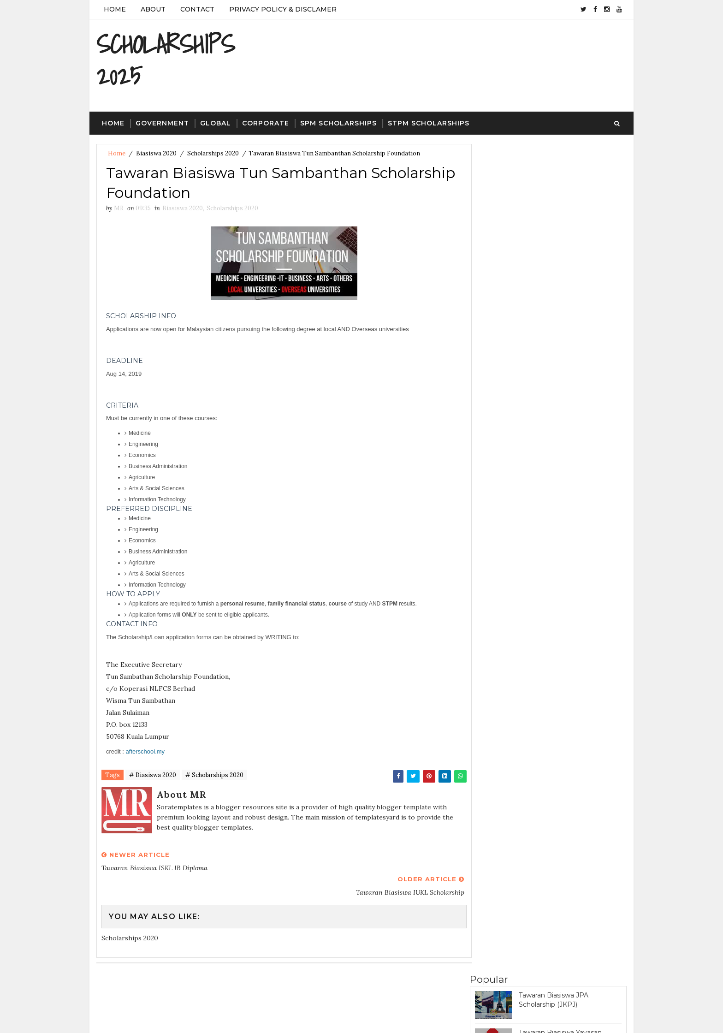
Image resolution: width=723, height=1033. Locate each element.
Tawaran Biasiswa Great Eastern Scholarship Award (570, 361)
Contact (197, 9)
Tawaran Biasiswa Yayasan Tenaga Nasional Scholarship (564, 246)
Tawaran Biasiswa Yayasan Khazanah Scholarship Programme (560, 515)
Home (115, 9)
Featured (588, 552)
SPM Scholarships (338, 123)
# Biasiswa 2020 (152, 776)
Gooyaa (249, 1017)
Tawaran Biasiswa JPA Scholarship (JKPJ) (553, 171)
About (153, 9)
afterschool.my (145, 752)
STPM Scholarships (428, 123)
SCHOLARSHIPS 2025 (165, 60)
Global (215, 123)
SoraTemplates (158, 1017)
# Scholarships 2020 (214, 776)
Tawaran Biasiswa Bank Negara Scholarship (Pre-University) (568, 473)
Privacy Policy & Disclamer (283, 9)
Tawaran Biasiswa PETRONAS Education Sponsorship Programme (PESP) (566, 288)
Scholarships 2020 (213, 154)
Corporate (265, 123)
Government (162, 123)
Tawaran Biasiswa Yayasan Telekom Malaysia (560, 209)
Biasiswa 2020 (156, 154)
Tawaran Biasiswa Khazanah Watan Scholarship (563, 436)
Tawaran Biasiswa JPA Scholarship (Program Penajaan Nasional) (569, 327)
